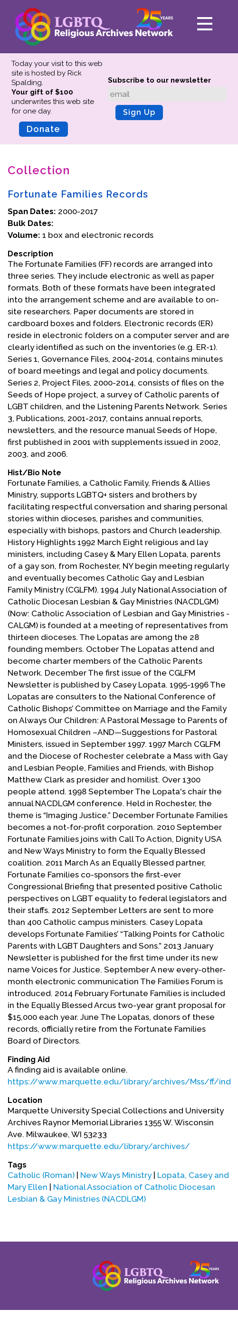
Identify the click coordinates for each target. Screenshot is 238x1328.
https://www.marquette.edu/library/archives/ (99, 1146)
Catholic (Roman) (41, 1175)
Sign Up (139, 112)
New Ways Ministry (116, 1175)
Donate (43, 129)
